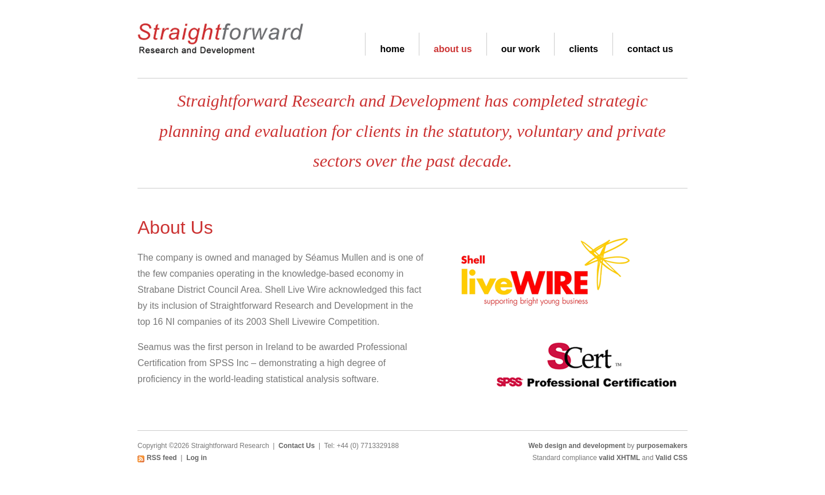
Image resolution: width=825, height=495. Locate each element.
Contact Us (650, 49)
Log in (196, 458)
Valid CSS (671, 458)
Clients (583, 49)
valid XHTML (619, 458)
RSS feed (162, 458)
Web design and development (576, 446)
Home (392, 49)
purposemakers (662, 446)
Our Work (520, 49)
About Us (453, 49)
